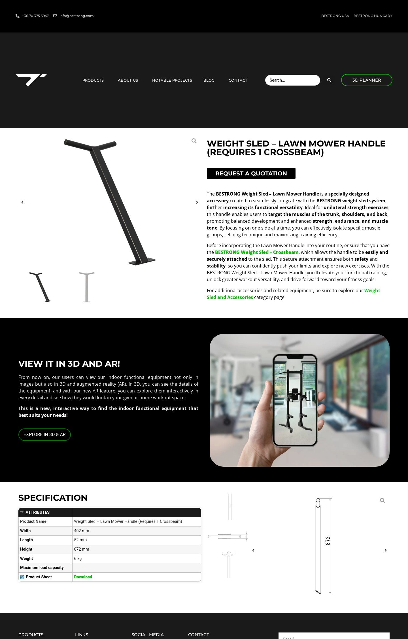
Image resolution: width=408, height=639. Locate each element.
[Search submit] (329, 80)
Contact (239, 80)
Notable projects (172, 80)
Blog (210, 80)
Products (94, 80)
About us (129, 80)
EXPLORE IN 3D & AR (45, 434)
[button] (22, 202)
